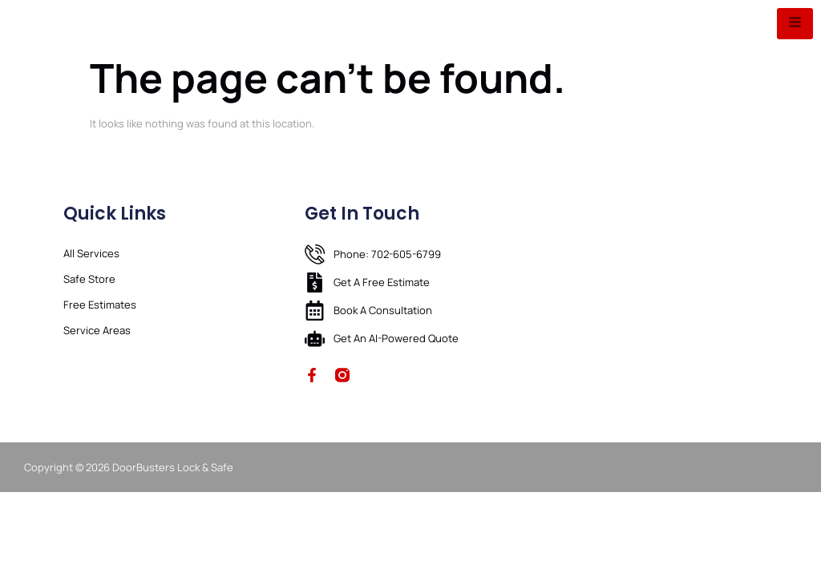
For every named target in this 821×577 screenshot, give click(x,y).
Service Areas (97, 330)
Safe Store (89, 279)
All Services (91, 253)
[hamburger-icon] (795, 23)
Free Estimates (99, 304)
